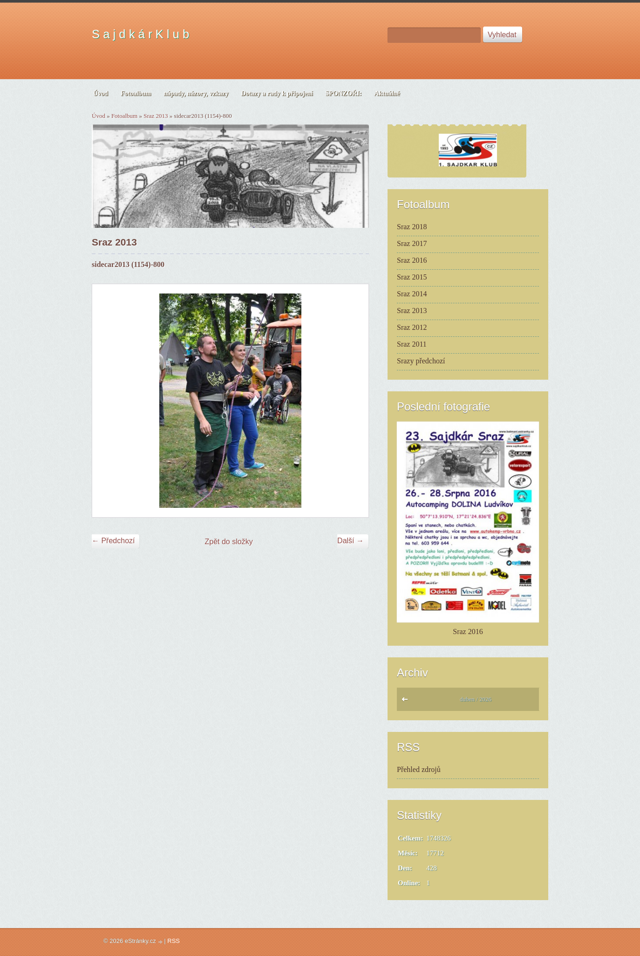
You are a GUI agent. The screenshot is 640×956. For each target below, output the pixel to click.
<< (407, 702)
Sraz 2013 (155, 115)
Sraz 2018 (412, 227)
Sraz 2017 (412, 243)
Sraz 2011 (412, 344)
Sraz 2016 (412, 260)
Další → (350, 541)
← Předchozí (113, 541)
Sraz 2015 (412, 277)
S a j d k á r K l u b (140, 34)
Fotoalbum (124, 115)
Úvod (98, 115)
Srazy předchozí (421, 361)
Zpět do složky (229, 542)
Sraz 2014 (412, 294)
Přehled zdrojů (419, 769)
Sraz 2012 (412, 327)
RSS (173, 940)
